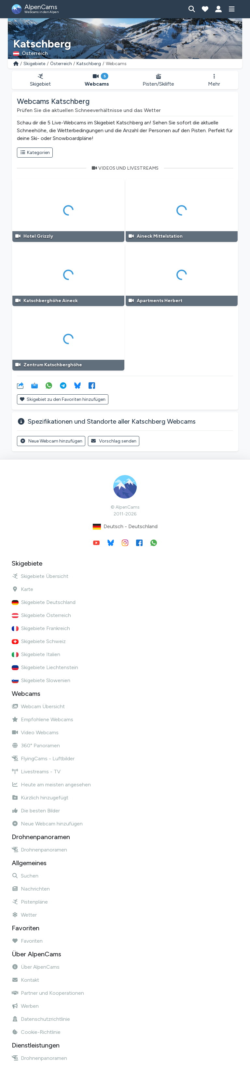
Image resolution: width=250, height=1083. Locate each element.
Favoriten (27, 941)
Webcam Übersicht (38, 706)
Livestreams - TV (36, 771)
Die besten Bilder (36, 811)
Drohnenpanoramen (39, 850)
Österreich (61, 63)
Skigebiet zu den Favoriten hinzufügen (62, 399)
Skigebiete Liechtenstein (45, 667)
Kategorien (35, 152)
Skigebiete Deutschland (44, 602)
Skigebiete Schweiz (39, 641)
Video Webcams (35, 732)
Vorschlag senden (114, 441)
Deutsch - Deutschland (125, 527)
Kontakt (25, 980)
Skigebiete (34, 63)
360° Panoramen (36, 745)
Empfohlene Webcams (42, 719)
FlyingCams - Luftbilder (43, 758)
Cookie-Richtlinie (36, 1032)
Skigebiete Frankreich (41, 628)
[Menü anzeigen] (231, 9)
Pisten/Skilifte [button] (158, 80)
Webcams (97, 80)
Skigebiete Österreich (41, 615)
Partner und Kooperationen (48, 993)
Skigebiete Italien (36, 654)
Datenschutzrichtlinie (41, 1019)
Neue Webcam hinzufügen (51, 441)
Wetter (24, 915)
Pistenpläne (30, 902)
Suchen (25, 876)
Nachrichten (31, 889)
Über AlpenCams (36, 967)
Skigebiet (40, 80)
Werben (25, 1006)
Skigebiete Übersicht (40, 576)
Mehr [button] (214, 80)
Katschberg (88, 63)
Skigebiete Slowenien (41, 680)
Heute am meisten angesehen (51, 784)
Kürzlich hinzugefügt (40, 798)
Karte (22, 589)
